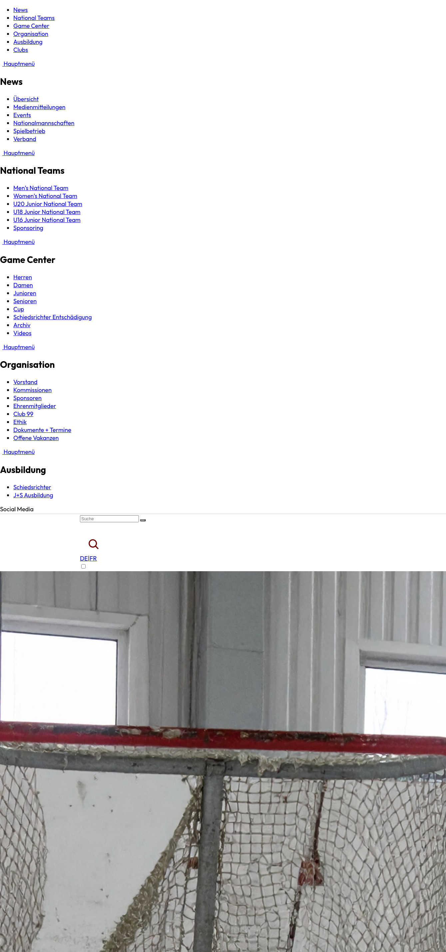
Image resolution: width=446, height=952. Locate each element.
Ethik (20, 422)
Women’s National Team (45, 196)
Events (22, 115)
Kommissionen (32, 390)
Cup (18, 309)
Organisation (30, 34)
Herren (22, 277)
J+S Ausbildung (33, 495)
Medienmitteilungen (39, 107)
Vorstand (25, 382)
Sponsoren (27, 398)
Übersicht (26, 99)
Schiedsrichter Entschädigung (52, 317)
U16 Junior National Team (47, 220)
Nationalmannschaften (43, 123)
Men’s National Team (40, 188)
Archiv (21, 325)
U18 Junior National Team (47, 212)
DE (84, 558)
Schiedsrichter (32, 487)
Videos (22, 333)
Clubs (20, 50)
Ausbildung (28, 42)
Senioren (25, 301)
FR (93, 558)
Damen (23, 285)
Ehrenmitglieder (34, 406)
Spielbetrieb (29, 131)
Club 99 (23, 414)
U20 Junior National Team (47, 204)
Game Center (31, 26)
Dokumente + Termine (42, 430)
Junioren (24, 293)
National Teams (34, 18)
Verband (24, 139)
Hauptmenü (17, 64)
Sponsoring (28, 228)
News (20, 10)
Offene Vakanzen (36, 438)
